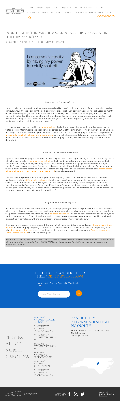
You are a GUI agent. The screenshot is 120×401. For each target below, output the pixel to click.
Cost (109, 12)
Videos (67, 12)
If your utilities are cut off (38, 161)
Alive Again (80, 12)
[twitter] (83, 394)
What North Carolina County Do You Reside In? (58, 284)
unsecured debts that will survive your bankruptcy (29, 135)
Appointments (35, 7)
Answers (66, 7)
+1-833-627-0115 (105, 16)
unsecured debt (49, 127)
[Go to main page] (15, 11)
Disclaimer (110, 394)
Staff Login (103, 396)
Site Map (102, 394)
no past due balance (59, 214)
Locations (33, 12)
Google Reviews (83, 7)
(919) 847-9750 (81, 336)
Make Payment (97, 12)
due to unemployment (21, 230)
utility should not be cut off (37, 180)
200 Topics (99, 7)
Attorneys (47, 12)
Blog (58, 12)
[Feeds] (76, 394)
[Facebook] (69, 394)
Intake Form (52, 7)
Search (30, 18)
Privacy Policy (104, 392)
